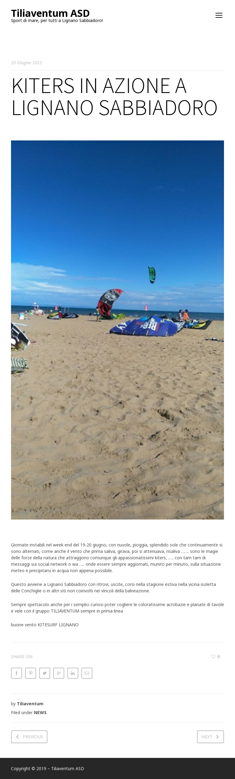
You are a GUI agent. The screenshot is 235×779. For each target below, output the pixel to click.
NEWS (40, 712)
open (219, 15)
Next (206, 737)
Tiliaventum (30, 703)
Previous (33, 737)
